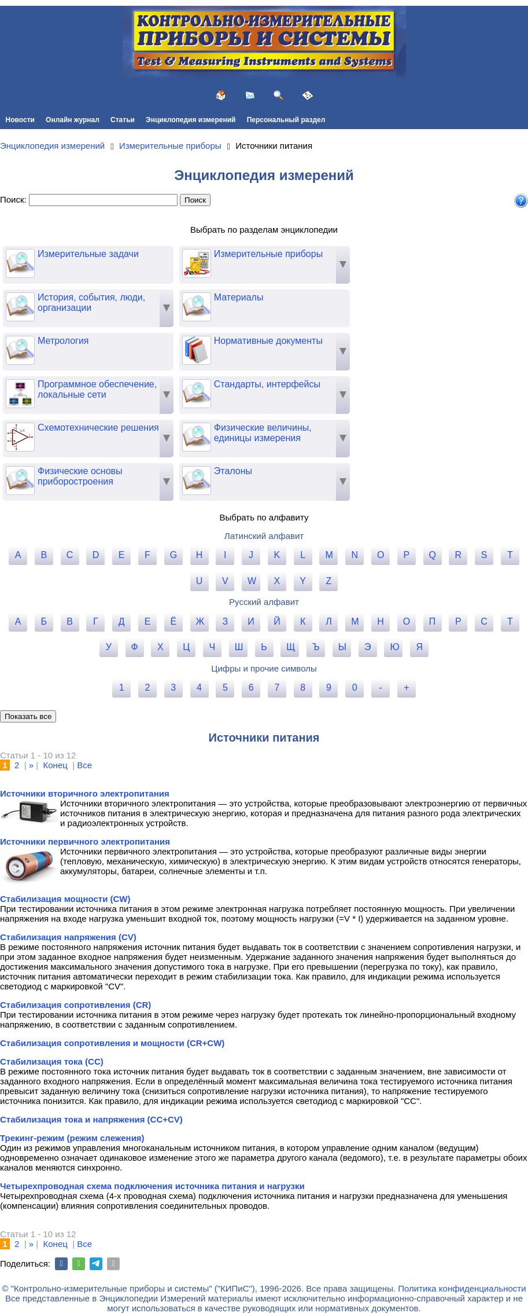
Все (84, 765)
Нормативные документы (252, 341)
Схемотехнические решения (82, 428)
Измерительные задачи (72, 254)
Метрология (47, 341)
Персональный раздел (286, 120)
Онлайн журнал (72, 120)
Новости (20, 120)
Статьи (122, 120)
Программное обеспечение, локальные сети (81, 389)
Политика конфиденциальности (462, 1288)
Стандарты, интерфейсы (251, 384)
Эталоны (217, 471)
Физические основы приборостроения (64, 476)
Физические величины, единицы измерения (247, 433)
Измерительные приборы (252, 254)
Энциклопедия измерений (190, 120)
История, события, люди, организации (75, 302)
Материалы (223, 297)
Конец (55, 765)
